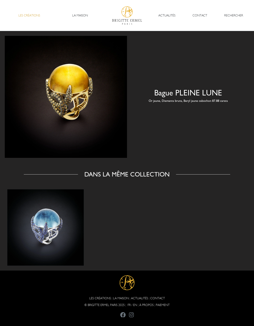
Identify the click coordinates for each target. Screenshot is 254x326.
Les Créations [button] (29, 15)
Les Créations (100, 298)
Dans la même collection (127, 174)
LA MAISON (121, 298)
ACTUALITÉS (166, 15)
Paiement (163, 305)
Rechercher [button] (233, 15)
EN (135, 305)
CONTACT (199, 15)
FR (129, 305)
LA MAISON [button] (80, 15)
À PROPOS (146, 305)
